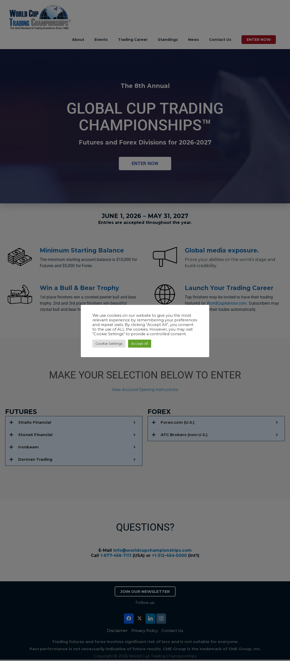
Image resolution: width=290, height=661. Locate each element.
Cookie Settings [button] (108, 343)
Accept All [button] (139, 343)
